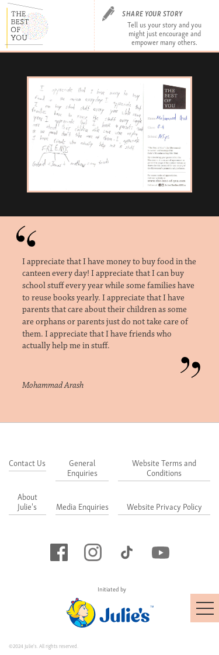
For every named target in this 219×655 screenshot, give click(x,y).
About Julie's (27, 502)
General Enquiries (82, 468)
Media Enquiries (82, 507)
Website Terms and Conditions (164, 468)
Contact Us (27, 463)
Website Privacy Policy (164, 507)
